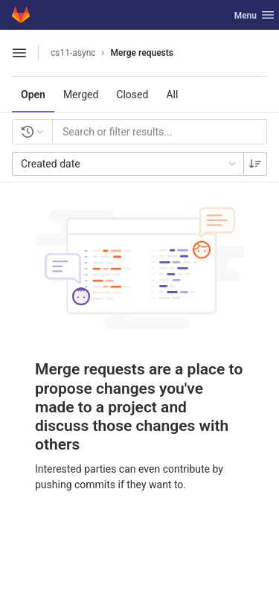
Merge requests (142, 53)
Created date (129, 164)
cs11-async (73, 53)
